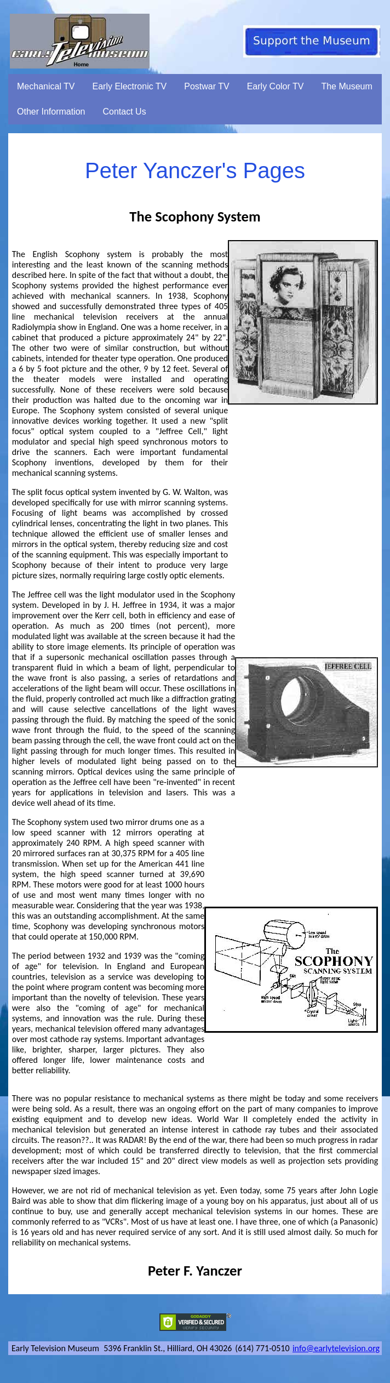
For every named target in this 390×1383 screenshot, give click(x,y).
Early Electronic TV (130, 86)
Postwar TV (206, 86)
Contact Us (124, 111)
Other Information (51, 111)
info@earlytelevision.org (336, 1348)
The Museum (346, 86)
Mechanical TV (46, 86)
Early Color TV (275, 86)
